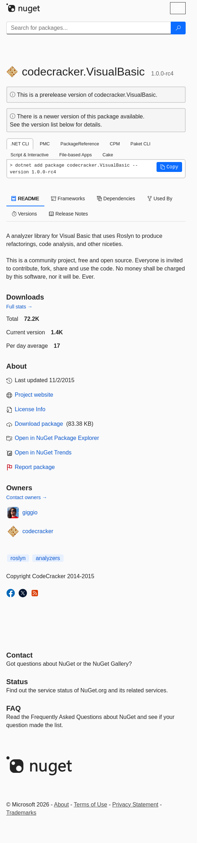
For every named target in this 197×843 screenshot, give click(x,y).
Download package (39, 424)
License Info (30, 409)
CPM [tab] (115, 143)
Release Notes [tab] (68, 213)
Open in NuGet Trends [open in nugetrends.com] (43, 453)
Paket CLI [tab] (141, 143)
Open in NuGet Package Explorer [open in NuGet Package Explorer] (57, 438)
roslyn (18, 558)
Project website (34, 395)
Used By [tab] (160, 198)
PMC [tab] (45, 143)
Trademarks (21, 813)
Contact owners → (26, 497)
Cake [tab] (108, 154)
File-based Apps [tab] (75, 154)
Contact (19, 655)
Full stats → (19, 306)
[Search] (178, 28)
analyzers (48, 558)
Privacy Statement (135, 805)
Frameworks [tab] (68, 198)
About (61, 805)
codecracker (37, 531)
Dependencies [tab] (116, 198)
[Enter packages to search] (88, 28)
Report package (35, 467)
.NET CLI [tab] (20, 143)
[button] (169, 167)
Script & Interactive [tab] (30, 154)
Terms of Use (90, 805)
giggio (30, 512)
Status (17, 682)
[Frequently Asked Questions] (13, 708)
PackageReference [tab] (79, 143)
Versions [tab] (24, 213)
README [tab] (25, 198)
